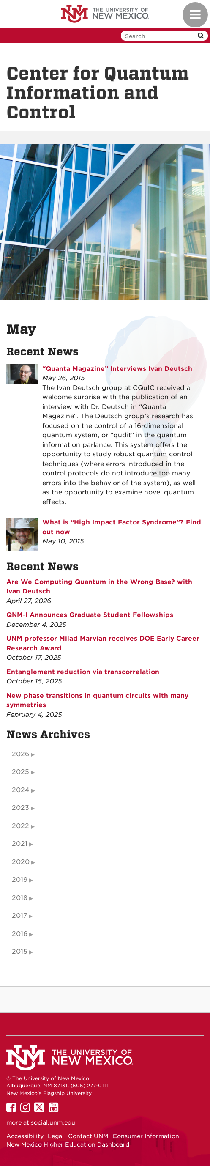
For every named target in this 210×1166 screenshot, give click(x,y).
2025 (20, 772)
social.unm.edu (53, 1122)
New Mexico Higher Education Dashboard (67, 1144)
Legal (56, 1136)
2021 (19, 844)
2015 (19, 951)
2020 (21, 862)
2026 (20, 754)
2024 (21, 790)
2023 (20, 808)
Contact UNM (88, 1136)
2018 (19, 898)
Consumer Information (145, 1136)
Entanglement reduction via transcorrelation (82, 672)
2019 (19, 879)
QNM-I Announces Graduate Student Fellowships (89, 615)
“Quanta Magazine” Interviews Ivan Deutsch (117, 369)
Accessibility (25, 1136)
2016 (19, 934)
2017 (19, 915)
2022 (20, 826)
